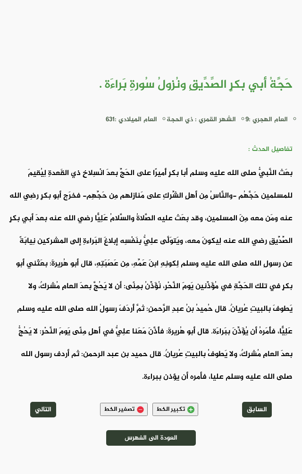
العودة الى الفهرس (151, 437)
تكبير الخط (175, 409)
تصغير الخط (124, 409)
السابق (257, 409)
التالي (43, 409)
